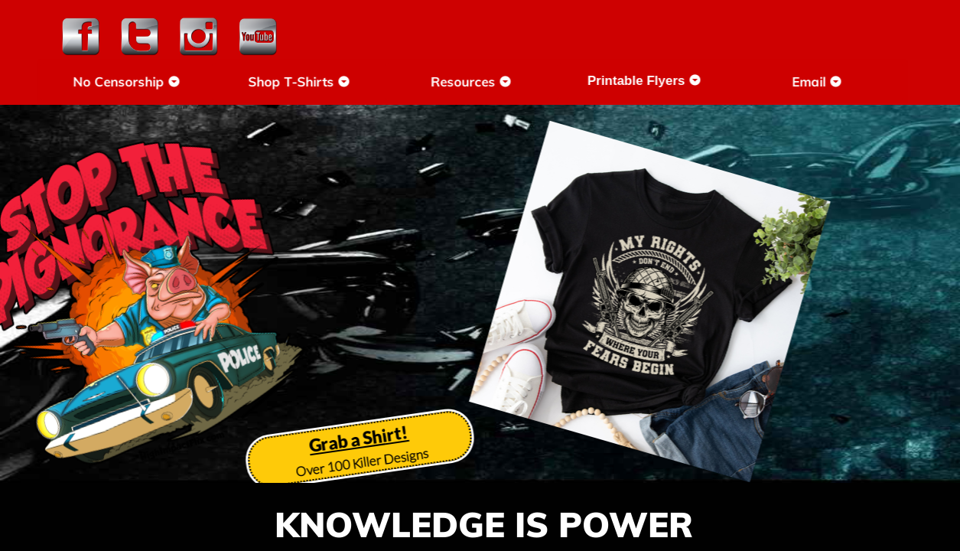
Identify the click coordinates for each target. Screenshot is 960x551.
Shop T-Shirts (323, 81)
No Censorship (150, 81)
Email (840, 81)
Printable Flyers (667, 80)
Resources (494, 81)
